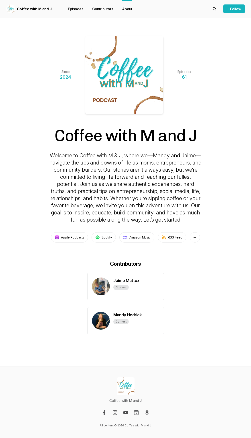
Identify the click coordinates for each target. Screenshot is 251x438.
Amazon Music (137, 237)
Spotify (103, 237)
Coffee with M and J (34, 9)
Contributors (102, 9)
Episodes (75, 9)
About (127, 9)
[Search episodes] (214, 9)
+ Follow (234, 9)
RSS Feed (172, 237)
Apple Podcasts (69, 237)
